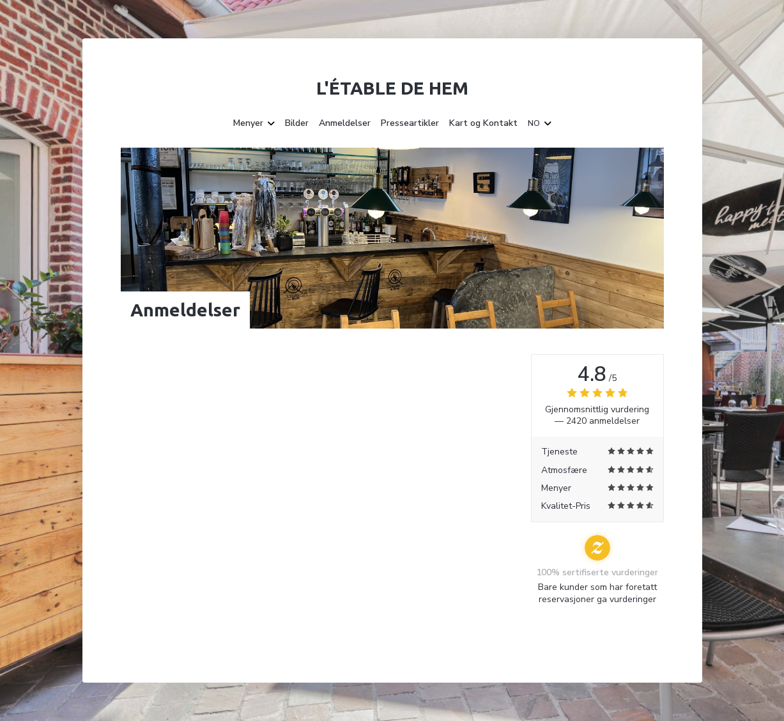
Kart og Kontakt (483, 123)
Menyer (254, 123)
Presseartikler (410, 123)
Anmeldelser (345, 123)
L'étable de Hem (392, 88)
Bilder (297, 123)
